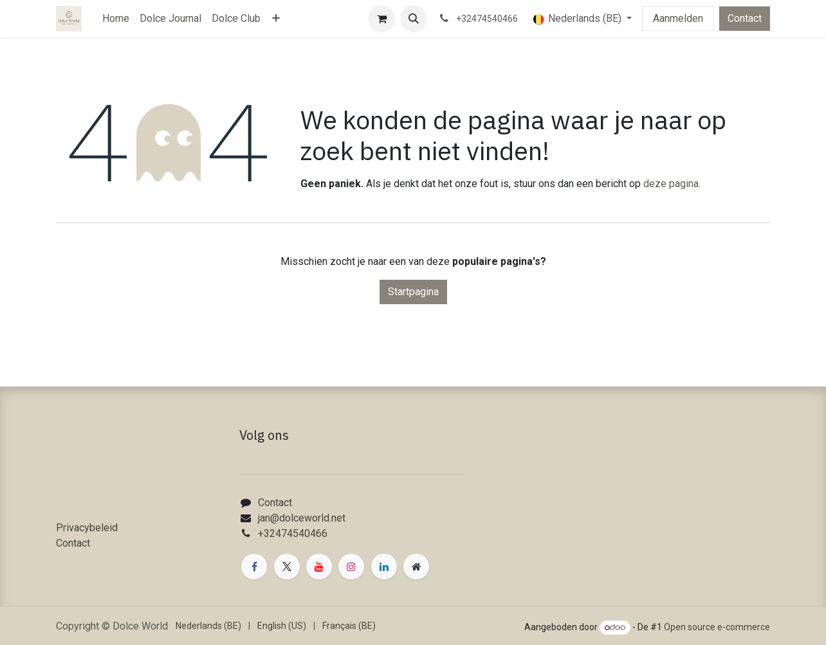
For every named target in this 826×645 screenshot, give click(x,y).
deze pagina (671, 183)
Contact (745, 18)
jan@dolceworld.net (301, 518)
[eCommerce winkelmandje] (381, 18)
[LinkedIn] (384, 566)
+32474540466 (292, 533)
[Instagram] (351, 566)
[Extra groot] (416, 566)
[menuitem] (115, 19)
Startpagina (413, 292)
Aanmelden (678, 18)
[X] (287, 566)
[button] (413, 18)
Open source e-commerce (717, 627)
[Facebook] (254, 566)
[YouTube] (319, 566)
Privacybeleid (87, 528)
